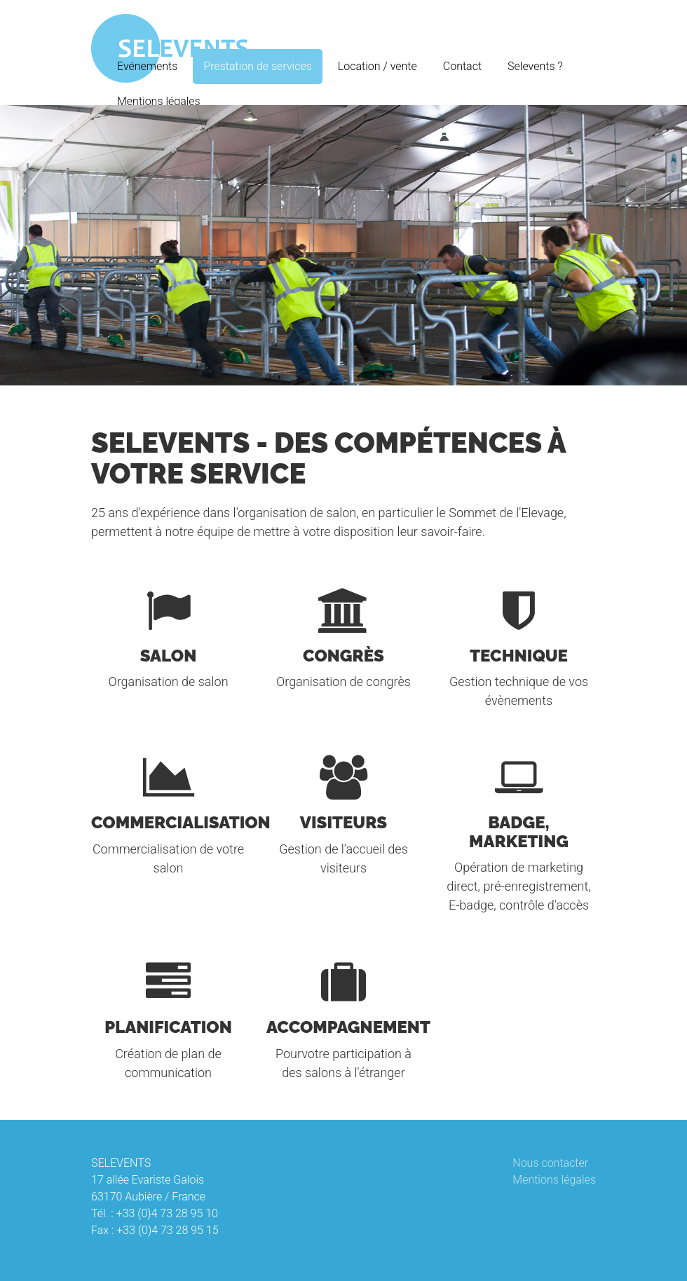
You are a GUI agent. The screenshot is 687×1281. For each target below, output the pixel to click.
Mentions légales (158, 101)
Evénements (147, 66)
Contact (462, 66)
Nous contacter (550, 1163)
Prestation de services (257, 66)
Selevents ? (535, 66)
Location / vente (377, 66)
